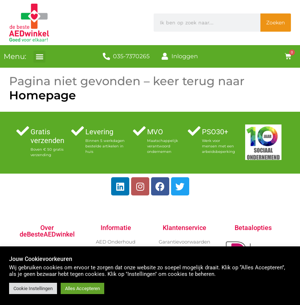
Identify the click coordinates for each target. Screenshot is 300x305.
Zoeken (275, 22)
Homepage (42, 95)
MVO (155, 131)
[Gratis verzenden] (22, 130)
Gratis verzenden (47, 136)
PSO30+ (215, 131)
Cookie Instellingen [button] (33, 288)
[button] (39, 57)
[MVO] (139, 130)
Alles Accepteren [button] (82, 288)
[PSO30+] (194, 130)
